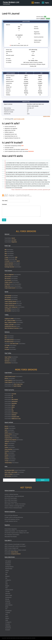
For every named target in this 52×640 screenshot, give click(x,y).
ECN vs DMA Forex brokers (11, 500)
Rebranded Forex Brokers (11, 536)
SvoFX (6, 616)
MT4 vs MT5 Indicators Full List (12, 519)
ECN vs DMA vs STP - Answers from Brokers (15, 504)
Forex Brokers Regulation (11, 529)
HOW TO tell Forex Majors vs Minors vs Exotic (15, 550)
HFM (6, 582)
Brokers (12, 326)
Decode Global (8, 568)
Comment (4, 204)
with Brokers (14, 439)
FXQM (6, 620)
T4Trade (7, 591)
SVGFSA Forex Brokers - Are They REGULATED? (16, 531)
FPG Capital (8, 561)
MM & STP (13, 301)
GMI (6, 574)
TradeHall (7, 612)
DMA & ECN (13, 303)
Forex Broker (11, 552)
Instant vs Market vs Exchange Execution (14, 506)
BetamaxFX (8, 563)
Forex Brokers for (13, 386)
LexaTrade (7, 603)
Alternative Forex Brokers (15, 343)
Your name (4, 200)
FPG (6, 578)
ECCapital (7, 601)
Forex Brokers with (14, 384)
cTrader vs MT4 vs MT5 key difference (14, 517)
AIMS (6, 584)
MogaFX (7, 586)
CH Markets (8, 565)
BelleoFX (7, 576)
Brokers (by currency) (13, 380)
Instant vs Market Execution (11, 494)
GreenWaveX (8, 610)
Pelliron (7, 618)
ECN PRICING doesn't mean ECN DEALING (14, 496)
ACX (6, 609)
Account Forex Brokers (15, 470)
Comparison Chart (12, 309)
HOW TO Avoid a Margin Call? (11, 548)
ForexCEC (7, 624)
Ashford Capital (9, 589)
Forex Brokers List (11, 2)
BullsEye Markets (9, 567)
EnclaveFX (7, 630)
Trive (6, 572)
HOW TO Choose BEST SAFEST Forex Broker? (15, 546)
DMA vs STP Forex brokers (11, 502)
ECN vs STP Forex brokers (11, 498)
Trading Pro (8, 580)
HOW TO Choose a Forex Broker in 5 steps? (15, 544)
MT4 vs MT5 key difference (11, 515)
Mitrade (7, 599)
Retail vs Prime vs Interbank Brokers (13, 508)
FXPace (7, 570)
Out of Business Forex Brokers (12, 534)
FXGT (6, 588)
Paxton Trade (8, 595)
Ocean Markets (8, 605)
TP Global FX (8, 622)
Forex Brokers (10, 238)
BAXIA (6, 607)
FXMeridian (8, 626)
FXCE (6, 614)
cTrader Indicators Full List (11, 521)
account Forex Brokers (13, 284)
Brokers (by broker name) (14, 382)
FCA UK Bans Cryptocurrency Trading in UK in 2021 (17, 533)
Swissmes (7, 593)
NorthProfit (8, 628)
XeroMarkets (8, 597)
